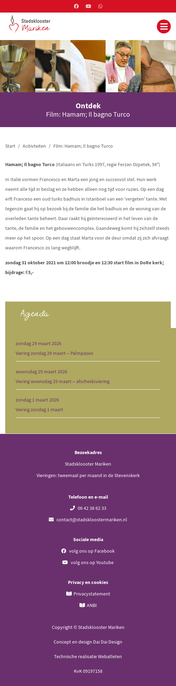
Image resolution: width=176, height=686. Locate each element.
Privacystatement (92, 594)
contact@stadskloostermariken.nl (88, 519)
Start (10, 146)
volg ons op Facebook (88, 551)
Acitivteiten (34, 146)
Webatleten (110, 656)
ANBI (92, 605)
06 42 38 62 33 (88, 508)
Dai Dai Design (107, 642)
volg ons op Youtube (88, 562)
